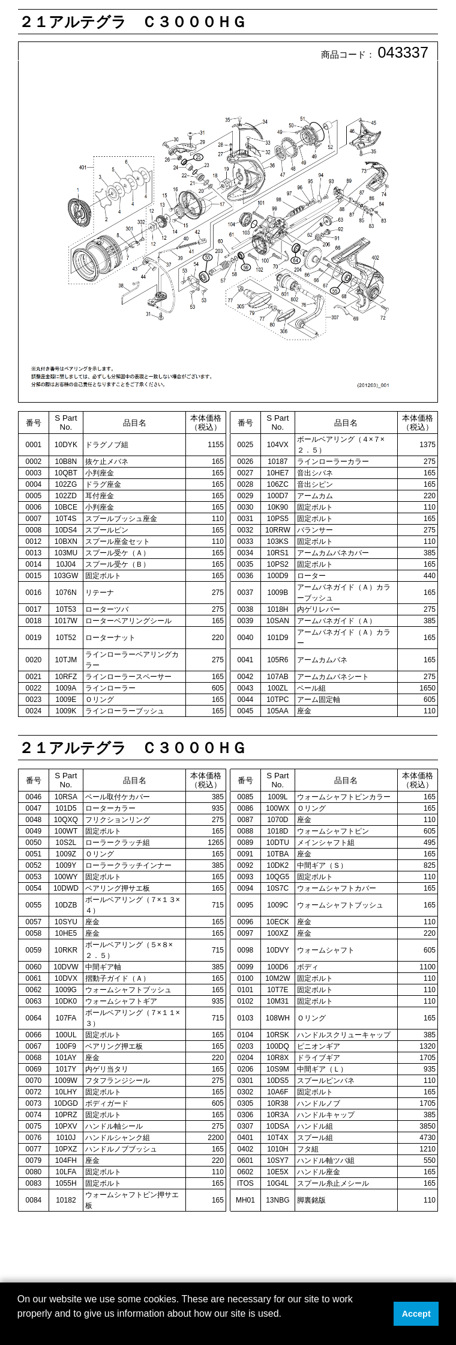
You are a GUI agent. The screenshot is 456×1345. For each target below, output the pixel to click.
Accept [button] (416, 1314)
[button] (19, 1329)
